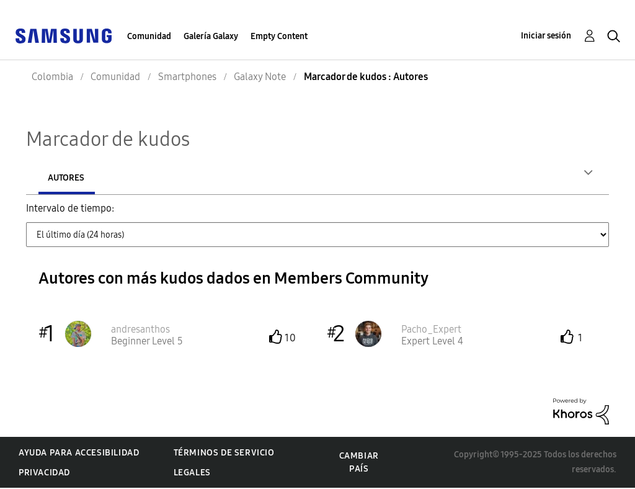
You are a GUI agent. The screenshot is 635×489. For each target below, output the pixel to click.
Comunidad (149, 36)
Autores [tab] (66, 178)
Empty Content (279, 36)
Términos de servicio (224, 454)
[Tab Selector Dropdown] (317, 235)
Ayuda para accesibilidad (79, 454)
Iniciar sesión (546, 35)
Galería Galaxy (211, 36)
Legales (192, 474)
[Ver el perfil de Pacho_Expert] (431, 330)
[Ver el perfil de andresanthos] (140, 330)
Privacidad (44, 474)
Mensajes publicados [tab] (176, 178)
